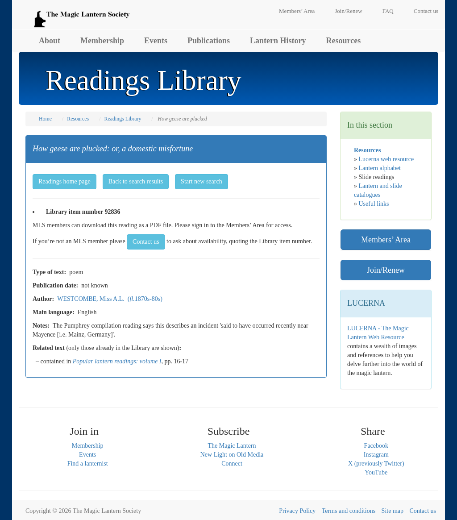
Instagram (376, 454)
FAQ (388, 11)
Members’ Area (297, 11)
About (49, 40)
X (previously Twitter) (376, 463)
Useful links (374, 203)
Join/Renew (348, 11)
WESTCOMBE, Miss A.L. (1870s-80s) (109, 298)
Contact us (426, 11)
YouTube (376, 472)
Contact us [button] (146, 241)
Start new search (201, 181)
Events (155, 40)
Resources (343, 40)
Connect (231, 463)
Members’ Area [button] (386, 239)
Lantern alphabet (380, 168)
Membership (102, 40)
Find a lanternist (87, 463)
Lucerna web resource (386, 159)
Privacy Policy (297, 511)
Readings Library (122, 119)
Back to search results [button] (135, 181)
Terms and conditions (348, 511)
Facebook (376, 445)
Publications (208, 40)
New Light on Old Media (232, 454)
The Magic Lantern (232, 445)
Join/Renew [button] (386, 270)
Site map (392, 511)
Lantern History (278, 40)
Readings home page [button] (64, 181)
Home (45, 119)
